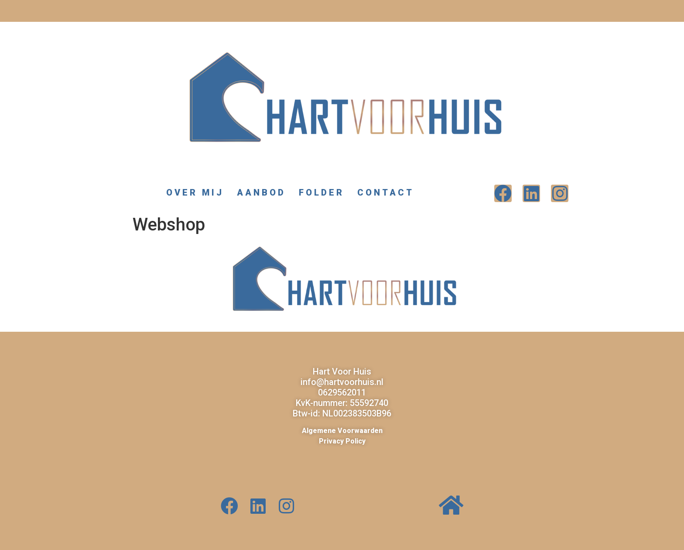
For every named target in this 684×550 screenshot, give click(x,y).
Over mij (195, 192)
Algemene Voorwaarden (342, 430)
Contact (387, 192)
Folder (321, 192)
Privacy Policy (342, 441)
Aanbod (261, 192)
